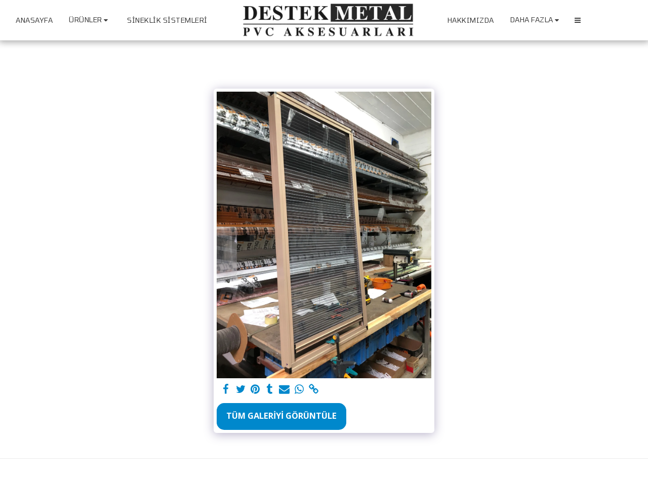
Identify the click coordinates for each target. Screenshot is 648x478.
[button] (578, 20)
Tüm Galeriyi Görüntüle (281, 415)
